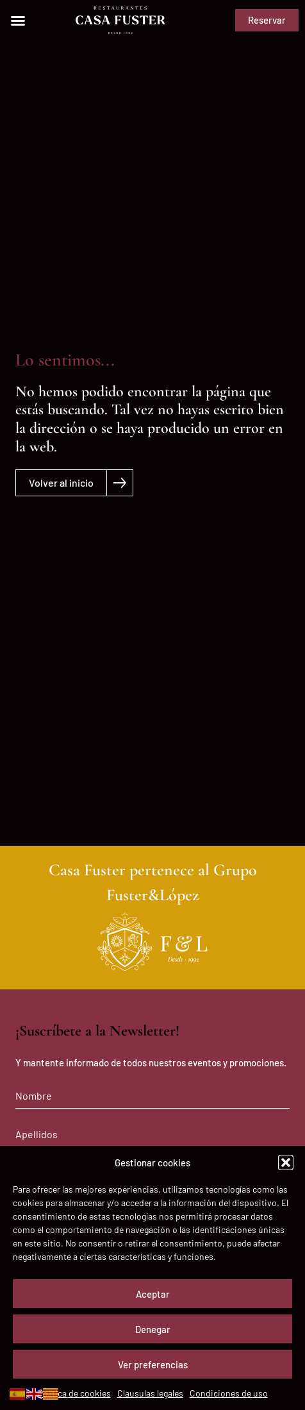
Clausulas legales (150, 1393)
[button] (285, 1162)
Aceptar (153, 1294)
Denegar (152, 1329)
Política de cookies (74, 1393)
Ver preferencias (153, 1364)
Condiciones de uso (229, 1393)
